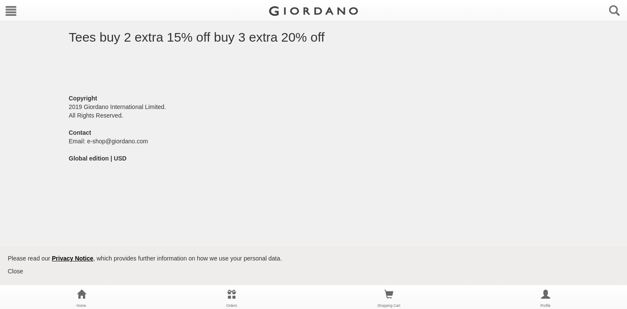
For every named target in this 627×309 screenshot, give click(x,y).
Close (15, 271)
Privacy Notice (73, 258)
